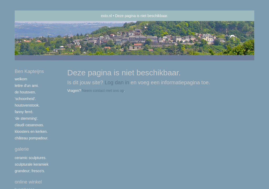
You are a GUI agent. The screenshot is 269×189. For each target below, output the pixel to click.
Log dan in (117, 82)
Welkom (21, 79)
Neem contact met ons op (103, 90)
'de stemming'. (26, 118)
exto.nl (106, 16)
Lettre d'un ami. (27, 85)
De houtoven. (25, 92)
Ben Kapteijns (29, 71)
